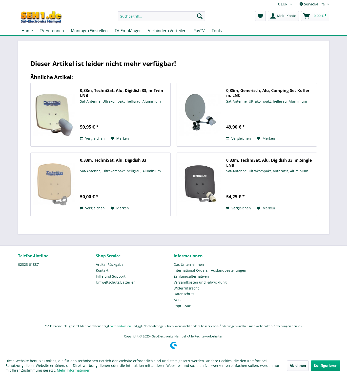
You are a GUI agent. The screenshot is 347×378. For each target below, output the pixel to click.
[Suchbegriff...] (161, 16)
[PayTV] (199, 30)
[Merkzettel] (260, 16)
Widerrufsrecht (186, 288)
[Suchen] (200, 16)
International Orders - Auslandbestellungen (210, 270)
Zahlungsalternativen (191, 276)
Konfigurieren (325, 365)
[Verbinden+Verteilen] (167, 30)
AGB (177, 299)
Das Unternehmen (189, 264)
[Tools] (216, 30)
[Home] (27, 30)
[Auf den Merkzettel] (120, 138)
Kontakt (102, 270)
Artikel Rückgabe (109, 264)
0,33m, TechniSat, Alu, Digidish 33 (113, 160)
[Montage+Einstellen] (89, 30)
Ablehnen (298, 365)
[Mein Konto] (283, 16)
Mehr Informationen (73, 370)
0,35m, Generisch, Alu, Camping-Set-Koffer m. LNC (267, 93)
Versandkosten (120, 326)
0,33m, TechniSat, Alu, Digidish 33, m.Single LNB (269, 163)
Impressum (183, 305)
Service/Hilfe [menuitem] (313, 4)
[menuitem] (161, 18)
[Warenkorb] (315, 16)
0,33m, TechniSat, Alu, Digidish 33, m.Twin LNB (121, 93)
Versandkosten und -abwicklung (200, 282)
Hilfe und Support (110, 276)
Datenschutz (184, 293)
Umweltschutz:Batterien (116, 282)
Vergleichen (92, 138)
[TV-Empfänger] (127, 30)
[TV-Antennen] (51, 30)
